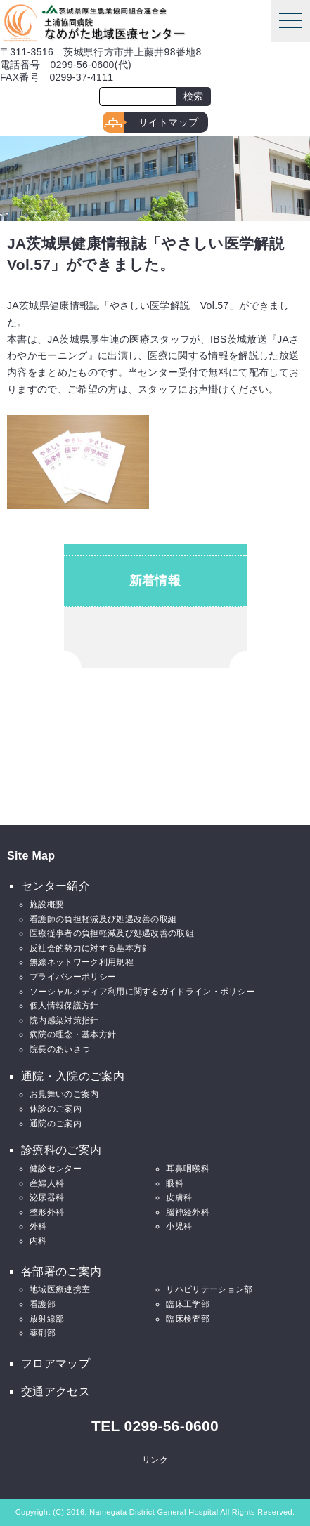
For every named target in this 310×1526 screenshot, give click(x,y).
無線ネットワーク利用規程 (82, 962)
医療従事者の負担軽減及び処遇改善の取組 (112, 933)
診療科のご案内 (61, 1150)
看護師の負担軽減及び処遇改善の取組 (103, 919)
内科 (38, 1241)
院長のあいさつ (60, 1049)
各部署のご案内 (61, 1271)
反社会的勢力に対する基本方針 (90, 948)
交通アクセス (55, 1391)
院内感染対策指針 (64, 1020)
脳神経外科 (187, 1212)
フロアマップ (55, 1363)
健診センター (56, 1168)
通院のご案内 (56, 1124)
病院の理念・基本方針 (73, 1034)
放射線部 (47, 1319)
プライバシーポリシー (73, 977)
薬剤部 (43, 1333)
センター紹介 (55, 886)
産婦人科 (47, 1183)
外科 (38, 1226)
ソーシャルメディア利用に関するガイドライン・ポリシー (142, 991)
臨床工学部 (187, 1304)
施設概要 (47, 904)
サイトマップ (168, 122)
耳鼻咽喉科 (187, 1168)
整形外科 (47, 1212)
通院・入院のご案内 (72, 1076)
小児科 (179, 1226)
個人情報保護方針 (64, 1006)
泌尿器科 (47, 1197)
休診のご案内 (56, 1109)
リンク (155, 1460)
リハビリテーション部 (209, 1289)
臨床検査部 (187, 1319)
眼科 (174, 1183)
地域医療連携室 (60, 1289)
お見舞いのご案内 (64, 1094)
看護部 (43, 1304)
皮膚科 (179, 1197)
